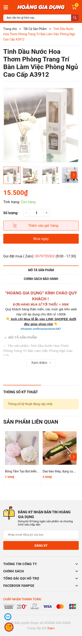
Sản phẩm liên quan (30, 422)
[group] (41, 125)
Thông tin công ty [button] (41, 564)
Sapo (51, 628)
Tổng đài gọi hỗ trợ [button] (41, 578)
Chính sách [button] (41, 571)
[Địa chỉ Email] (41, 534)
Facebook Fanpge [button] (41, 586)
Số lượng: (10, 213)
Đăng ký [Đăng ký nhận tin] (41, 545)
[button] (74, 175)
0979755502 (45, 256)
